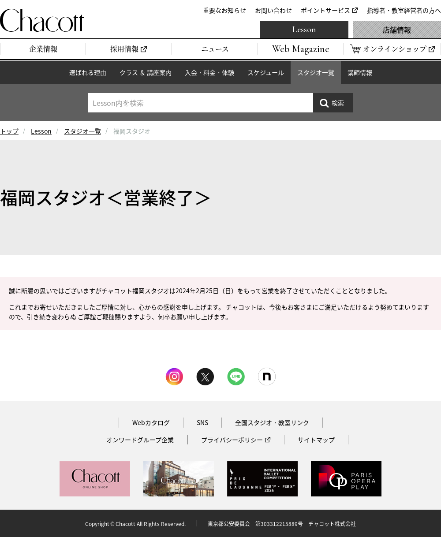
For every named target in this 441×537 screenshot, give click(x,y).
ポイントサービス (325, 10)
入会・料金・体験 (209, 72)
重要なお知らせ (224, 10)
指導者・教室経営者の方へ (404, 10)
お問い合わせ (273, 10)
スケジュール (265, 72)
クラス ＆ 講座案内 (146, 72)
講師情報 (360, 72)
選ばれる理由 (87, 72)
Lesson (304, 29)
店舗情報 (397, 29)
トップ (9, 131)
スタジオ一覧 (315, 72)
